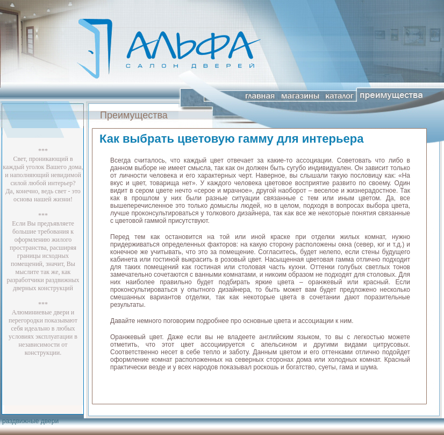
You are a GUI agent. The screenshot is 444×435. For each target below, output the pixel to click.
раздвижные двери (30, 421)
